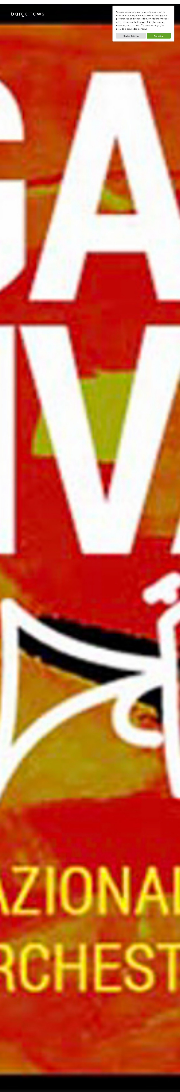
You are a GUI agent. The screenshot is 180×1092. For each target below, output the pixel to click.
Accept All (159, 36)
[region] (143, 23)
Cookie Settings (131, 36)
